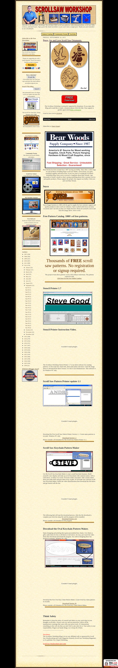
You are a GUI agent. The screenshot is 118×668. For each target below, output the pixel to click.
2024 (25, 361)
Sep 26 (27, 323)
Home (69, 119)
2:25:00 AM (59, 113)
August (28, 283)
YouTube (73, 34)
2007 (25, 254)
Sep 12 (27, 303)
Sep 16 (27, 307)
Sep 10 (27, 301)
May (27, 276)
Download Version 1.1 (69, 438)
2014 (25, 338)
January (28, 267)
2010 (25, 261)
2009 (25, 258)
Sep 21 (27, 314)
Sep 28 (27, 325)
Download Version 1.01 (69, 519)
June (27, 278)
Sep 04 (27, 290)
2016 (25, 343)
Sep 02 (27, 287)
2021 (25, 354)
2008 (25, 256)
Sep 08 (27, 296)
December (29, 334)
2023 (25, 359)
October (28, 330)
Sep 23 (27, 316)
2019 (25, 350)
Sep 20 (27, 312)
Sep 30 (27, 327)
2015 (25, 341)
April (27, 274)
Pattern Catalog (47, 34)
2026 (25, 365)
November (29, 332)
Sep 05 (27, 292)
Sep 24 (27, 319)
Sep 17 (27, 310)
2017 (25, 345)
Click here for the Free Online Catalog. (69, 278)
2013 (25, 336)
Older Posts (92, 119)
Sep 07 (27, 294)
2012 (25, 265)
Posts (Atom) (56, 126)
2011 (25, 263)
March (28, 272)
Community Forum (61, 34)
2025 (25, 363)
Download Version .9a (69, 603)
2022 (25, 356)
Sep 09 (27, 298)
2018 (25, 347)
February (28, 270)
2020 (25, 352)
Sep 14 (27, 305)
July (27, 281)
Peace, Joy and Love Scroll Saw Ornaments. (62, 40)
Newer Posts (47, 119)
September (29, 285)
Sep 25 (27, 321)
